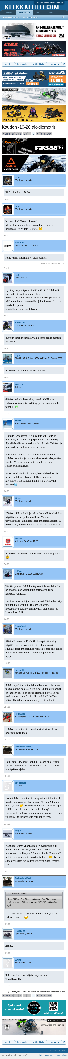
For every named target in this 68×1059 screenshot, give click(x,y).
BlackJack (20, 626)
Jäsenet (49, 12)
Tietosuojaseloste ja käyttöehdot (53, 1055)
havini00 (19, 670)
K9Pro (18, 571)
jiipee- (18, 498)
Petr (17, 275)
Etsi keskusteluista (11, 17)
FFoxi (18, 420)
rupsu (18, 355)
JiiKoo (18, 538)
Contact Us (55, 1050)
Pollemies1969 (23, 746)
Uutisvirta (9, 12)
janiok (18, 960)
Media (38, 12)
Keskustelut (24, 13)
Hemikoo (20, 322)
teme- (18, 177)
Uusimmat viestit (30, 17)
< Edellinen (8, 134)
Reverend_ (21, 931)
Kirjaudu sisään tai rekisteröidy (49, 3)
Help (64, 1050)
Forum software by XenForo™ (14, 1055)
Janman (19, 242)
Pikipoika (20, 714)
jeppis (18, 830)
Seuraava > (46, 134)
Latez (18, 206)
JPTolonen (20, 782)
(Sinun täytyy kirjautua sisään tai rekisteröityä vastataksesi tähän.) (37, 992)
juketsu (19, 384)
